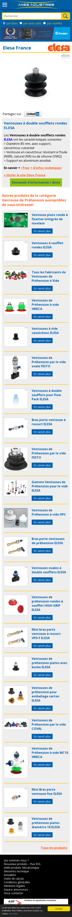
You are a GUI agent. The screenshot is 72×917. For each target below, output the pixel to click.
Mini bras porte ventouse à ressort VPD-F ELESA (46, 633)
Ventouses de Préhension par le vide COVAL (49, 724)
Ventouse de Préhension (23, 200)
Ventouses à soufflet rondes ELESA (47, 245)
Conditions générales (17, 882)
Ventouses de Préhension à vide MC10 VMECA (50, 752)
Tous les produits (54, 848)
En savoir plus (42, 231)
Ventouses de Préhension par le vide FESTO (49, 453)
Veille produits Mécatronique (21, 867)
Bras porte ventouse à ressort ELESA (49, 422)
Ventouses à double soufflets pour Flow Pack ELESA (47, 395)
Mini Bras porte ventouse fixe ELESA (47, 791)
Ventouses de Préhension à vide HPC (49, 512)
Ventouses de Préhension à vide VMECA (45, 304)
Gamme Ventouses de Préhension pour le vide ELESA (50, 486)
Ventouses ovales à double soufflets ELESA (49, 570)
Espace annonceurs (16, 889)
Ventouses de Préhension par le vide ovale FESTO (49, 362)
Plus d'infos (13, 914)
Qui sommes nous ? (16, 860)
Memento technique (16, 871)
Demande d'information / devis (36, 182)
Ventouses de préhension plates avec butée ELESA (49, 663)
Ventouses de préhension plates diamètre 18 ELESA (46, 822)
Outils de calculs (14, 878)
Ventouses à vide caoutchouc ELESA (45, 330)
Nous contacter (13, 893)
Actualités (10, 875)
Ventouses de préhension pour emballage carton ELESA (45, 694)
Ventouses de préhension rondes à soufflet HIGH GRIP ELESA (47, 603)
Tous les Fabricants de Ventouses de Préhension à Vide (49, 276)
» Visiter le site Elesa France (24, 175)
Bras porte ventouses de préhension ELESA (48, 541)
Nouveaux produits (15, 864)
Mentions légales (14, 886)
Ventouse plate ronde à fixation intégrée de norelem (50, 219)
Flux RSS (35, 864)
